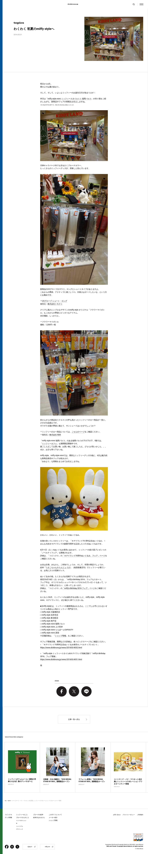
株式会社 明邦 (55, 435)
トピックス (8, 814)
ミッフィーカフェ (49, 443)
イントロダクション (21, 820)
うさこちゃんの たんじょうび (58, 567)
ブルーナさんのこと (22, 817)
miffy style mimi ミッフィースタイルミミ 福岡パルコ (69, 99)
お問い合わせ (117, 814)
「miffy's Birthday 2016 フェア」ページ (78, 588)
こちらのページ (78, 432)
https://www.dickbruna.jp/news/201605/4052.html (61, 647)
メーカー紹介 (53, 817)
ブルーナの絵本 (38, 814)
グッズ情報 (8, 817)
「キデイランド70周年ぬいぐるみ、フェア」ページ (83, 556)
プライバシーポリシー (129, 814)
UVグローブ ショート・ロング (54, 301)
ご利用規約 (140, 814)
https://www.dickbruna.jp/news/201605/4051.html (61, 659)
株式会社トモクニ (55, 304)
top (5, 800)
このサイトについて (55, 814)
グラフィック (19, 829)
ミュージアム (19, 826)
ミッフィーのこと (22, 814)
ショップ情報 (60, 636)
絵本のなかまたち (39, 817)
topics (9, 800)
